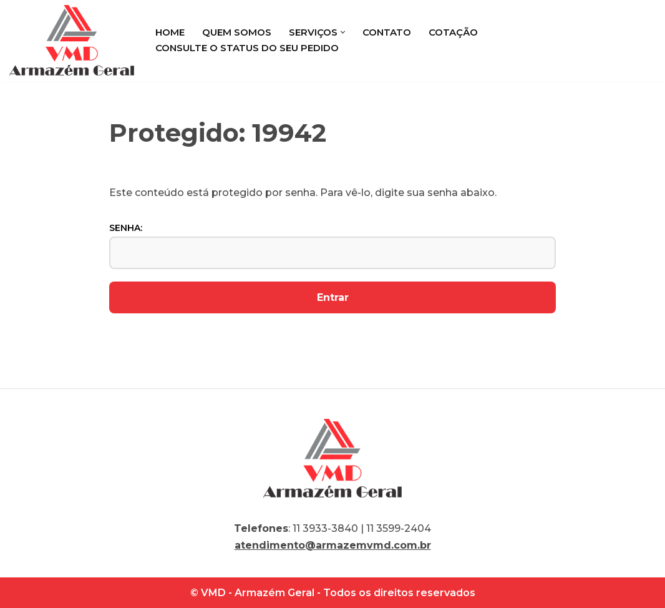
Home (170, 32)
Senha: (332, 245)
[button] (343, 32)
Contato (386, 32)
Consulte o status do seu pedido (247, 48)
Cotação (453, 32)
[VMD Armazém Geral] (71, 40)
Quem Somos (236, 32)
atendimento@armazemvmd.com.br (333, 545)
